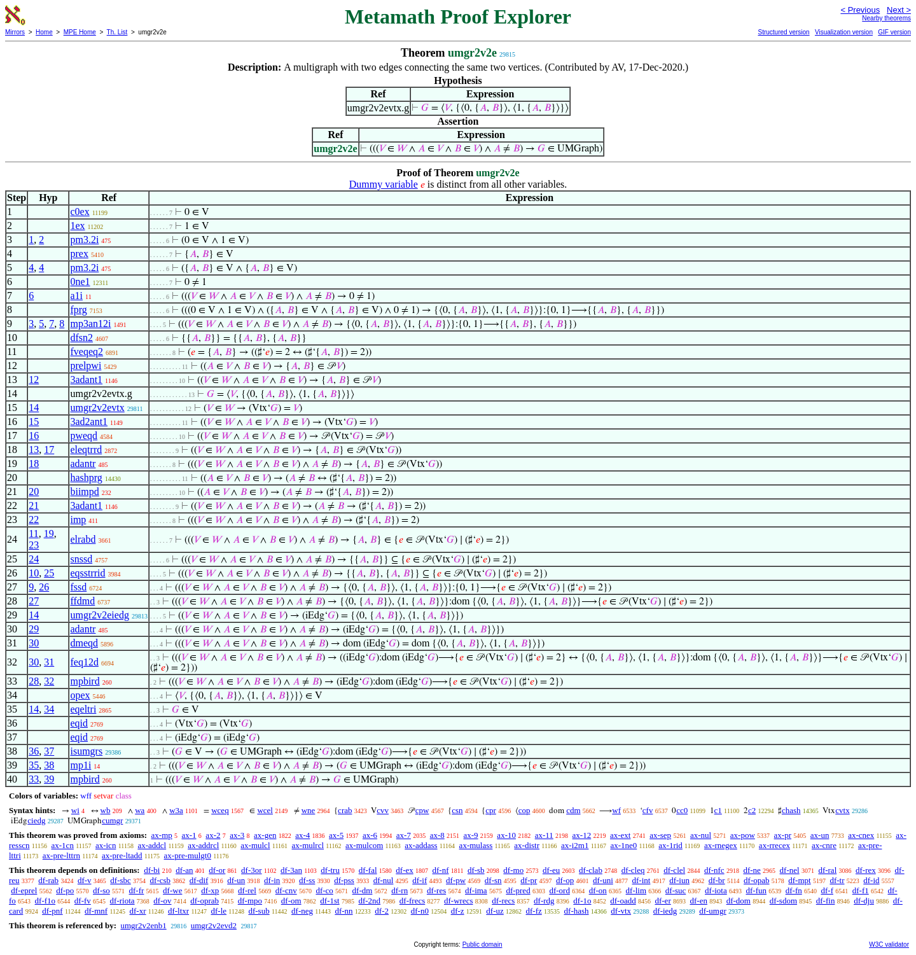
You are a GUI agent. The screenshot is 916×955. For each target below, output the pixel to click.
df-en (698, 900)
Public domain (482, 944)
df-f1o (45, 900)
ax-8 (437, 835)
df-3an (291, 870)
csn (457, 810)
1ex (77, 225)
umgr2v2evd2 (214, 925)
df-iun (679, 880)
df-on (598, 890)
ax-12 (582, 835)
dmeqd (84, 643)
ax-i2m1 (574, 845)
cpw (422, 810)
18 (34, 463)
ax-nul (700, 835)
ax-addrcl (203, 845)
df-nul (383, 880)
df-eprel (24, 890)
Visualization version (844, 32)
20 (34, 491)
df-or (217, 870)
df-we (172, 890)
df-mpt (799, 880)
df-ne (751, 870)
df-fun (756, 890)
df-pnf (52, 911)
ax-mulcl (255, 845)
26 (44, 587)
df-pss (344, 880)
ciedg (36, 820)
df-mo (513, 870)
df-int (641, 880)
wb (106, 810)
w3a (176, 810)
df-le (219, 911)
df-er (662, 900)
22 (34, 519)
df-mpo (250, 900)
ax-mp (161, 835)
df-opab (756, 880)
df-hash (576, 911)
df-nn (343, 911)
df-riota (122, 900)
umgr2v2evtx (97, 407)
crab (345, 810)
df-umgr (712, 911)
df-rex (866, 870)
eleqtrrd (86, 449)
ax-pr (782, 835)
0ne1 (80, 281)
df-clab (590, 870)
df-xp (210, 890)
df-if (419, 880)
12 (34, 379)
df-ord (559, 890)
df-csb (160, 880)
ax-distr (526, 845)
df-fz (534, 911)
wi (75, 810)
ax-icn (105, 845)
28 (34, 681)
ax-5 (336, 835)
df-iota (716, 890)
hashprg (86, 477)
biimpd (84, 491)
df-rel (247, 890)
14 (34, 407)
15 (34, 421)
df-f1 (860, 890)
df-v (85, 880)
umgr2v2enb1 (143, 925)
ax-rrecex (774, 845)
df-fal (368, 870)
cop (524, 810)
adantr (82, 463)
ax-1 (189, 835)
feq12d (84, 662)
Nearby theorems (886, 18)
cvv (383, 810)
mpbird (84, 681)
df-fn (794, 890)
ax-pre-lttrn (61, 855)
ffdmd (82, 601)
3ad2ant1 (89, 421)
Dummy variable (383, 184)
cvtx (842, 810)
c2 (752, 810)
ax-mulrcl (308, 845)
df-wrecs (458, 900)
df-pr (528, 880)
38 (49, 765)
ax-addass (421, 845)
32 (49, 681)
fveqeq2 (86, 351)
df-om (291, 900)
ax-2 (212, 835)
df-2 (382, 911)
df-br (717, 880)
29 (34, 629)
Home (44, 32)
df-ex (404, 870)
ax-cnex (861, 835)
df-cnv (286, 890)
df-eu (551, 870)
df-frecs (412, 900)
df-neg (302, 911)
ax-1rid (670, 845)
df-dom (738, 900)
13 (34, 449)
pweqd (83, 435)
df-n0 (420, 911)
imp (78, 519)
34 (49, 709)
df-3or (251, 870)
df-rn (399, 890)
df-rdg (544, 900)
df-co (324, 890)
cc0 (682, 810)
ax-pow (742, 835)
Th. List (117, 32)
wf (616, 810)
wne (309, 810)
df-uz (494, 911)
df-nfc (714, 870)
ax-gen (265, 835)
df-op (565, 880)
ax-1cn (63, 845)
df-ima (476, 890)
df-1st (329, 900)
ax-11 (544, 835)
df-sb (476, 870)
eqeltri (83, 709)
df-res (436, 890)
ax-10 (506, 835)
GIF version (894, 32)
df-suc (675, 890)
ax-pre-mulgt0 (187, 855)
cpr (490, 810)
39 (49, 779)
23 (34, 545)
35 (34, 765)
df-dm (362, 890)
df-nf (441, 870)
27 (34, 601)
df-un (236, 880)
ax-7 (403, 835)
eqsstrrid (87, 573)
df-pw (456, 880)
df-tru (330, 870)
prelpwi (85, 365)
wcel (265, 810)
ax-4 (302, 835)
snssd (81, 559)
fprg (78, 309)
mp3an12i (90, 323)
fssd (78, 587)
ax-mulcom (364, 845)
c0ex (79, 211)
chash (791, 810)
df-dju (864, 900)
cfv (647, 810)
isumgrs (86, 751)
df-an (184, 870)
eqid (79, 723)
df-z (457, 911)
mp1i (80, 765)
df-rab (48, 880)
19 (49, 533)
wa (139, 810)
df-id (871, 880)
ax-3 (237, 835)
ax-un (819, 835)
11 (33, 533)
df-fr (136, 890)
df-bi (152, 870)
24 (34, 559)
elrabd (82, 539)
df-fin (825, 900)
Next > (899, 10)
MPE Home (80, 32)
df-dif (199, 880)
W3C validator (889, 944)
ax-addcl (151, 845)
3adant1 (86, 379)
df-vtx (621, 911)
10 (34, 573)
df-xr (138, 911)
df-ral (827, 870)
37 (49, 751)
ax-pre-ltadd (122, 855)
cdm (573, 810)
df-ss (307, 880)
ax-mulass (476, 845)
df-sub (258, 911)
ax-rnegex (720, 845)
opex (80, 695)
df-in (272, 880)
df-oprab (204, 900)
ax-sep (660, 835)
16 (34, 435)
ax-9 (471, 835)
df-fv (82, 900)
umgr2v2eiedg (99, 615)
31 (49, 662)
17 (49, 449)
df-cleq (633, 870)
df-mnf (96, 911)
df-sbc (120, 880)
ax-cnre (824, 845)
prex (79, 253)
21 (34, 505)
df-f (827, 890)
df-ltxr (178, 911)
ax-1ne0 (623, 845)
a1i (76, 295)
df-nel (790, 870)
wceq (219, 810)
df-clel (674, 870)
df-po (65, 890)
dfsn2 (81, 337)
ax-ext (620, 835)
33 (34, 779)
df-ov (162, 900)
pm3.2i (84, 239)
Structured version (783, 32)
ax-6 (370, 835)
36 (34, 751)
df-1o (582, 900)
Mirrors (15, 32)
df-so (101, 890)
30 (34, 643)
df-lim (636, 890)
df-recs (503, 900)
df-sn (493, 880)
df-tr (836, 880)
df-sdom (783, 900)
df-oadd (622, 900)
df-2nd (369, 900)
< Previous (860, 10)
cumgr (112, 820)
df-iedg (665, 911)
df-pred (518, 890)
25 (49, 573)
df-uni (603, 880)
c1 (718, 810)
